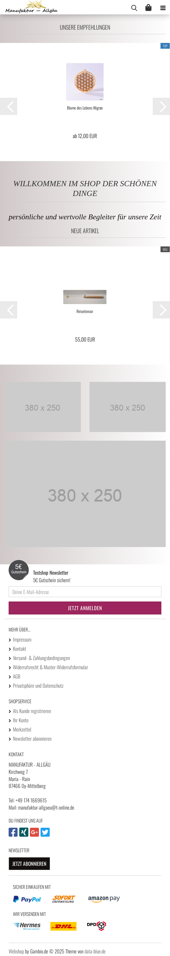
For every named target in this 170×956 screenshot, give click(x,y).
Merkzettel (22, 729)
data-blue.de (95, 951)
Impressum (22, 639)
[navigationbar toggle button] (163, 7)
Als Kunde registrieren (32, 711)
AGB (16, 676)
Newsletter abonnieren (32, 738)
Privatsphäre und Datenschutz (38, 685)
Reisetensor (85, 311)
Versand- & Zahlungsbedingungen (41, 658)
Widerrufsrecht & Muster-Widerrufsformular (50, 667)
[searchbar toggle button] (134, 7)
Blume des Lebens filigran (85, 108)
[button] (8, 106)
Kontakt (19, 648)
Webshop (16, 951)
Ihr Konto (20, 720)
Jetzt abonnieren (29, 863)
